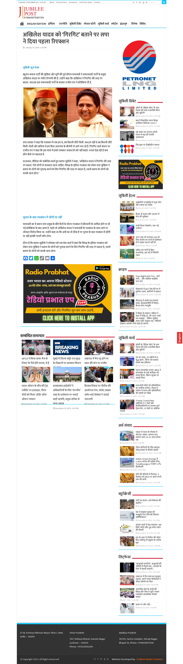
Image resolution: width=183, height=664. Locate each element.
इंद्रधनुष (123, 24)
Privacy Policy (61, 2)
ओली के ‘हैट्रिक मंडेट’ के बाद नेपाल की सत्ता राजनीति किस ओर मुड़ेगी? (148, 110)
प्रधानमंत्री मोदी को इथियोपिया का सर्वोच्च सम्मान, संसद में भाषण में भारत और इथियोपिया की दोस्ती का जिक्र (148, 389)
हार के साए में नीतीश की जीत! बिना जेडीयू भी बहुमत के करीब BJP (148, 540)
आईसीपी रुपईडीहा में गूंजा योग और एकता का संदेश (148, 203)
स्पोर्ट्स (114, 24)
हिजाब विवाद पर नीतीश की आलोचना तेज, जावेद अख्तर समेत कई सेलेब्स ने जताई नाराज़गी (97, 392)
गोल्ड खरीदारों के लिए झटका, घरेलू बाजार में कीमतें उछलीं (148, 448)
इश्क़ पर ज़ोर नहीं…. (144, 604)
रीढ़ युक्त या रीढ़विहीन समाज (147, 145)
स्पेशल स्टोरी (90, 24)
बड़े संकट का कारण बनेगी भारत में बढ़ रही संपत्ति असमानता (146, 134)
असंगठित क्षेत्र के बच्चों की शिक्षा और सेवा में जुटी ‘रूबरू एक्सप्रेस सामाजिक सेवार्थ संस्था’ (147, 593)
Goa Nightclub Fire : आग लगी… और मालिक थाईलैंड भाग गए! (148, 278)
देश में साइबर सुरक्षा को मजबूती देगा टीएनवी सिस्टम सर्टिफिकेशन (147, 514)
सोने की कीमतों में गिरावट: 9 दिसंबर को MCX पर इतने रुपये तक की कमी (148, 476)
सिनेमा (134, 24)
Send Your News (85, 2)
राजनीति (63, 24)
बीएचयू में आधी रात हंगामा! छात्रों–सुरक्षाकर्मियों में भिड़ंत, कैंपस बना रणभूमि (147, 303)
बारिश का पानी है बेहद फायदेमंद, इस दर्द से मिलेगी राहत (147, 252)
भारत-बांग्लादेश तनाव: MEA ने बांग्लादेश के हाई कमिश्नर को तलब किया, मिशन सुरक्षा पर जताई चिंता (148, 374)
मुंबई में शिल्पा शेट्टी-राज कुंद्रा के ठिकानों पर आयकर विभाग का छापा (67, 363)
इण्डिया (51, 24)
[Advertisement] (67, 58)
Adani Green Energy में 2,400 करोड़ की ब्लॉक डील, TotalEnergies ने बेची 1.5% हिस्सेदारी (148, 463)
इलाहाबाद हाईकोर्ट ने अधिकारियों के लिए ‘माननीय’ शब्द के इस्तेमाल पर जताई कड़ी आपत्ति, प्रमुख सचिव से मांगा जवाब (66, 395)
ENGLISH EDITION (36, 24)
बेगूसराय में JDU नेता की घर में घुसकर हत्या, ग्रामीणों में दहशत (148, 290)
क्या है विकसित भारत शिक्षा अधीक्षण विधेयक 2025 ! (147, 122)
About (52, 2)
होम (22, 24)
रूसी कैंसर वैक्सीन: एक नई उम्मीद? (147, 227)
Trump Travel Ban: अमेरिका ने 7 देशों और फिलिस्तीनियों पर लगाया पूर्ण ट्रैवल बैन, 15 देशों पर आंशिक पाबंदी (140, 406)
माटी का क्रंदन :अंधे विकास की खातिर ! (148, 502)
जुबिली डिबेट (75, 24)
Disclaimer (73, 2)
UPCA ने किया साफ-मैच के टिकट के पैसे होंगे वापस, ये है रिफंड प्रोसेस (35, 363)
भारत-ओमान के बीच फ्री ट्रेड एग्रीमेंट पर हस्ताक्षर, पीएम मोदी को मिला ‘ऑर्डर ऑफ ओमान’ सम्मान (35, 392)
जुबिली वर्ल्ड (103, 24)
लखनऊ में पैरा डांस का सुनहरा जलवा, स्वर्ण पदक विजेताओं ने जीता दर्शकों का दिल (148, 579)
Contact (97, 2)
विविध (143, 24)
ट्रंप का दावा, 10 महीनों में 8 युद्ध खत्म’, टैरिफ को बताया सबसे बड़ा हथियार (147, 359)
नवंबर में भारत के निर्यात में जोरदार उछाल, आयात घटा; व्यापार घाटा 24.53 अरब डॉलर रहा (148, 436)
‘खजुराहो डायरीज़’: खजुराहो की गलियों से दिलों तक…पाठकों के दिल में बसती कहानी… (148, 566)
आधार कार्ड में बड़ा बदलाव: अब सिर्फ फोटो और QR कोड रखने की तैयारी (148, 527)
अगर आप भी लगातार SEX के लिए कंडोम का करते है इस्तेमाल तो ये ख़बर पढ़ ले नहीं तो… (148, 239)
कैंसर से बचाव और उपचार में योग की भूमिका (147, 215)
